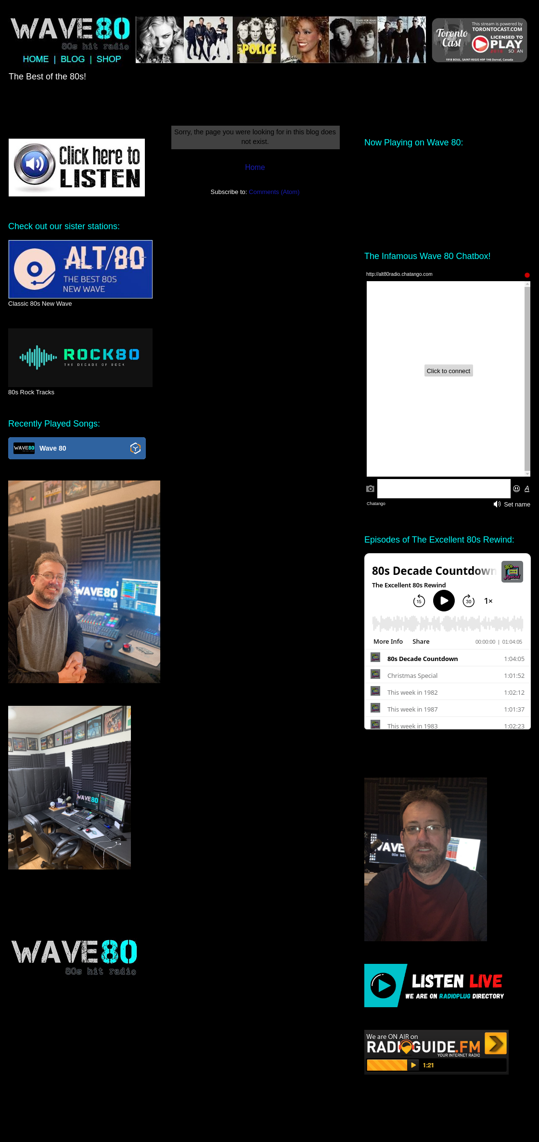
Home (255, 167)
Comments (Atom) (274, 191)
